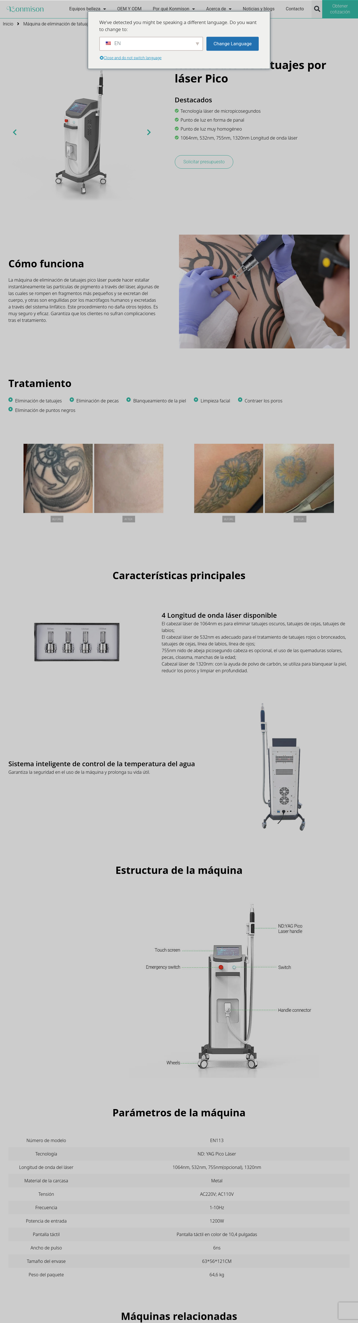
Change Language (232, 43)
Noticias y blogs (259, 8)
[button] (317, 9)
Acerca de (219, 8)
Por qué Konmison (174, 8)
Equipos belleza (87, 8)
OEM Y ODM (129, 8)
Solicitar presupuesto (204, 161)
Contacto (295, 8)
